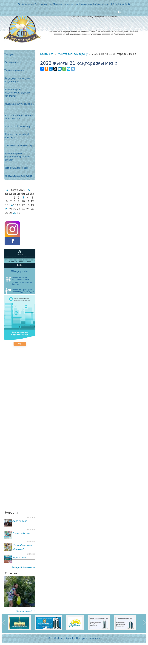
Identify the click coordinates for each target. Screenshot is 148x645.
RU (116, 4)
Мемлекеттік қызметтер (65, 4)
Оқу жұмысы (12, 62)
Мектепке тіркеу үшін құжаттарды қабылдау (20, 291)
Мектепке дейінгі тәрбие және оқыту (18, 116)
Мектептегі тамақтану (18, 126)
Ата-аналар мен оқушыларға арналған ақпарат (17, 156)
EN (119, 4)
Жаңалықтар (27, 4)
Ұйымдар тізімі (19, 271)
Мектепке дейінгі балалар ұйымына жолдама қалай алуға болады (19, 281)
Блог (106, 4)
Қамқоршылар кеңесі (17, 168)
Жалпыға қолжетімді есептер (16, 135)
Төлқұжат (11, 54)
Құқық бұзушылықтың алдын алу (17, 79)
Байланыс (98, 4)
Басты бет (47, 54)
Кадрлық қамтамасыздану (19, 104)
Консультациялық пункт (19, 176)
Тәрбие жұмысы (14, 70)
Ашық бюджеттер (43, 4)
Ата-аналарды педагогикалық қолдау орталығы (17, 92)
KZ (112, 4)
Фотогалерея (85, 4)
